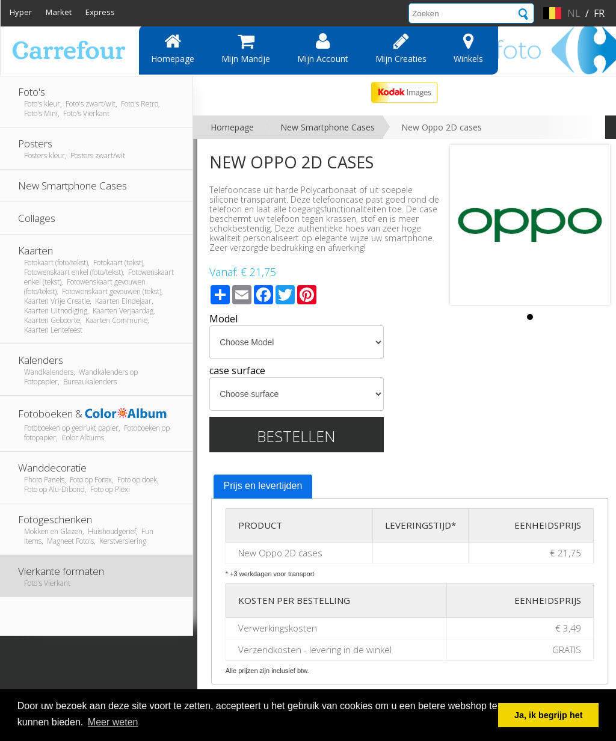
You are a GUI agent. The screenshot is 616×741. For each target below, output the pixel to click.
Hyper (21, 12)
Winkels (468, 48)
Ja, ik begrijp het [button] (548, 715)
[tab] (263, 487)
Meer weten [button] (113, 722)
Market (59, 12)
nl (574, 13)
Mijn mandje (245, 48)
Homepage (172, 48)
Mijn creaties (401, 48)
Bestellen (296, 436)
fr (599, 13)
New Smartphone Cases (327, 127)
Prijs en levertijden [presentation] (263, 486)
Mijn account (322, 48)
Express (100, 12)
